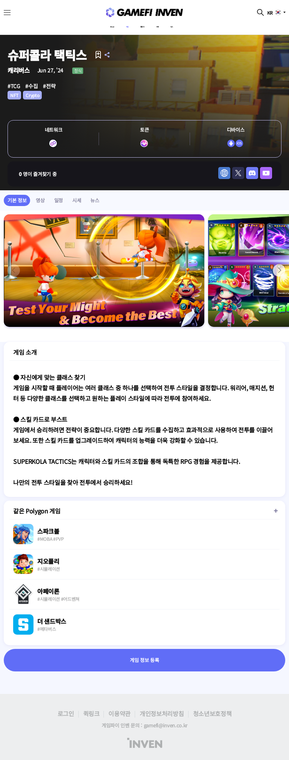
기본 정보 (17, 200)
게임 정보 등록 (144, 660)
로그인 (66, 713)
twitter (238, 173)
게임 (119, 25)
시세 (168, 25)
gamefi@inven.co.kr (165, 725)
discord (252, 173)
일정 (58, 200)
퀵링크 (91, 713)
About (95, 25)
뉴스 (190, 25)
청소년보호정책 (212, 713)
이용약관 (119, 713)
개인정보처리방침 (162, 713)
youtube (266, 173)
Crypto (32, 95)
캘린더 (144, 25)
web (224, 173)
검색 (260, 12)
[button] (279, 270)
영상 (40, 200)
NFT (14, 95)
